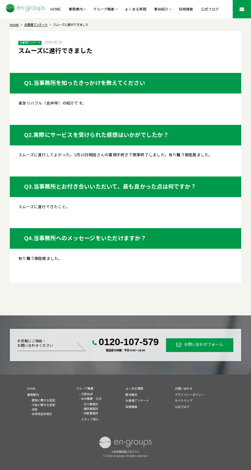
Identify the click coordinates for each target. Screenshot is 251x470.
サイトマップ (183, 400)
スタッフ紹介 (90, 419)
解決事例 (131, 394)
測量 (35, 409)
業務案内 (33, 394)
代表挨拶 (87, 394)
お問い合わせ (183, 388)
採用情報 (186, 9)
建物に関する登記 (43, 400)
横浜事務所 (91, 409)
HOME (55, 9)
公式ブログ (210, 9)
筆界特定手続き (42, 414)
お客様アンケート (30, 42)
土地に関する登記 (43, 405)
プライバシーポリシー (189, 394)
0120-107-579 (129, 341)
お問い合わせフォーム (203, 345)
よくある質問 (135, 9)
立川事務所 (91, 404)
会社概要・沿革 (91, 398)
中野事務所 (91, 413)
